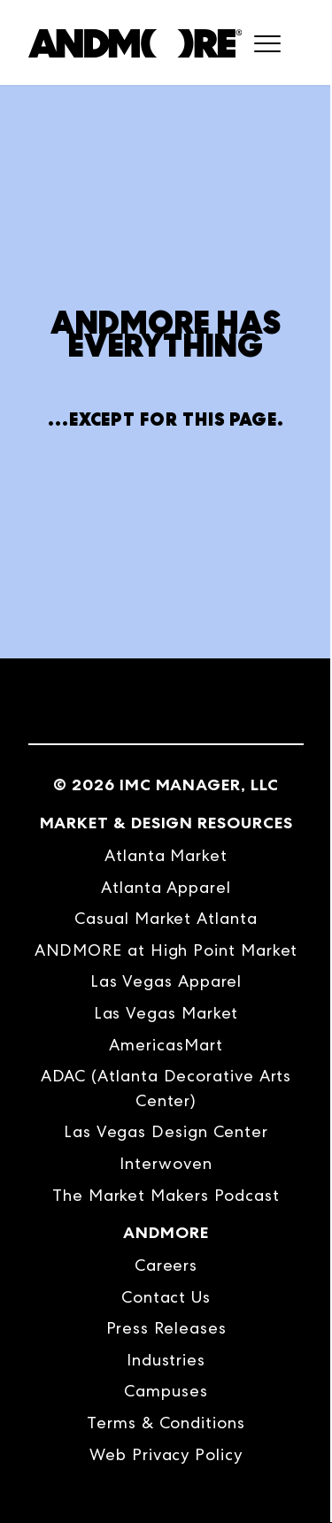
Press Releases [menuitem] (166, 1328)
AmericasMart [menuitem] (165, 1044)
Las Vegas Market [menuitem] (166, 1013)
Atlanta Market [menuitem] (166, 855)
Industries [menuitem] (166, 1359)
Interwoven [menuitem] (166, 1163)
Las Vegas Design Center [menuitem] (166, 1131)
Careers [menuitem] (166, 1265)
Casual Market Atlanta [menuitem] (165, 918)
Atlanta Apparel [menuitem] (166, 887)
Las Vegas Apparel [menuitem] (166, 981)
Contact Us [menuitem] (166, 1297)
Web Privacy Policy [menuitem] (166, 1454)
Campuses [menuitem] (165, 1390)
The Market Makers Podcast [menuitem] (166, 1195)
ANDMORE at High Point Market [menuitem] (166, 950)
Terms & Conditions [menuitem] (166, 1422)
